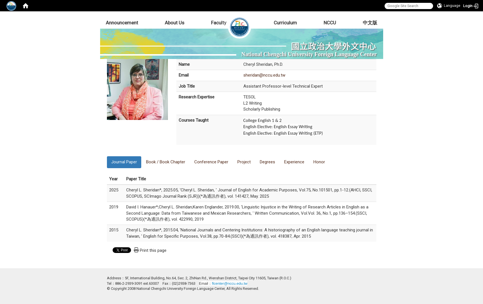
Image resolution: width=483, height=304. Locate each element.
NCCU (330, 23)
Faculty (218, 23)
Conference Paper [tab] (211, 161)
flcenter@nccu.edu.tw (229, 283)
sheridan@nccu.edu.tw (264, 75)
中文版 (370, 23)
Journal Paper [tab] (124, 161)
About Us (174, 23)
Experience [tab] (294, 161)
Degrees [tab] (267, 161)
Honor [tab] (319, 161)
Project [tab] (244, 161)
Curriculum (285, 23)
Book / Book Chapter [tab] (165, 161)
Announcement (122, 23)
